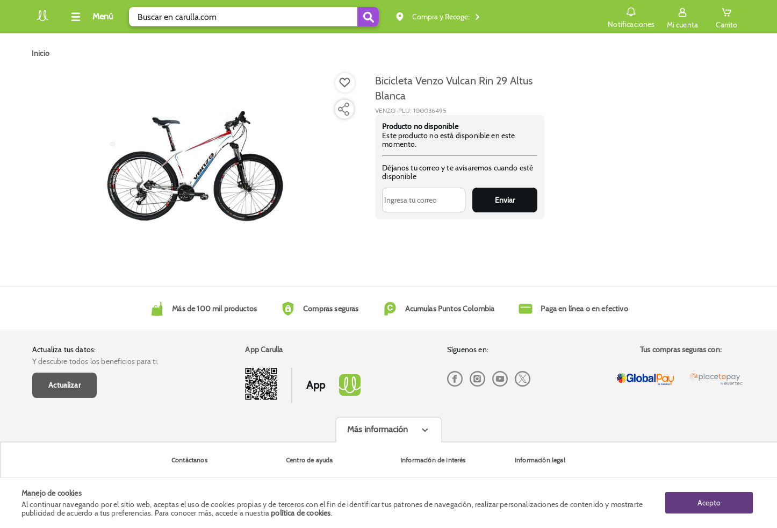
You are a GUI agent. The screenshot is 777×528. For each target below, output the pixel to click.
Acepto (709, 503)
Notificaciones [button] (631, 16)
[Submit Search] (368, 16)
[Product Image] (196, 167)
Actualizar (64, 385)
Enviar (505, 200)
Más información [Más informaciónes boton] (377, 429)
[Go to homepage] (40, 53)
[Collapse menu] (90, 16)
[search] (254, 16)
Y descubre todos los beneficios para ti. (95, 361)
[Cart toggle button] (726, 17)
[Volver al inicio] (42, 20)
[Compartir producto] (343, 109)
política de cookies (300, 513)
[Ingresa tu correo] (423, 200)
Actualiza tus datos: (64, 349)
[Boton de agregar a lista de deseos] (345, 82)
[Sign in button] (682, 16)
